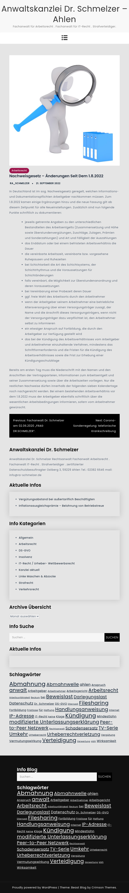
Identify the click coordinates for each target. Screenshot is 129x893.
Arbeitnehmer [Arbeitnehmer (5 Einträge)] (57, 691)
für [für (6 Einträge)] (41, 710)
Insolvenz (25, 557)
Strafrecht (26, 583)
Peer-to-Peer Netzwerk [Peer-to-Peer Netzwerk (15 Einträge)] (43, 843)
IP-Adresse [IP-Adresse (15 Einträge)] (21, 716)
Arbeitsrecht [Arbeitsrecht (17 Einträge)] (103, 690)
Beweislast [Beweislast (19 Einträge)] (59, 696)
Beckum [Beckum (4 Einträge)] (35, 697)
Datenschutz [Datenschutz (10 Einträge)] (21, 703)
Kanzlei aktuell (29, 570)
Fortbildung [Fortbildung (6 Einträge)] (17, 710)
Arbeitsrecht (19, 170)
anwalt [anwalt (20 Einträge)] (18, 690)
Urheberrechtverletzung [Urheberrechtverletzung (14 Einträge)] (73, 734)
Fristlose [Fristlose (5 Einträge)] (32, 710)
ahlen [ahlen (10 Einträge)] (85, 684)
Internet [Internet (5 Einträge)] (114, 710)
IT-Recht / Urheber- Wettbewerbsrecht (47, 563)
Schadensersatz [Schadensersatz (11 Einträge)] (81, 728)
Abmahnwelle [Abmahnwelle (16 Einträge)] (62, 684)
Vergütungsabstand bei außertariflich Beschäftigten (57, 499)
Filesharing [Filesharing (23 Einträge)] (94, 703)
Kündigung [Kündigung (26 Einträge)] (80, 715)
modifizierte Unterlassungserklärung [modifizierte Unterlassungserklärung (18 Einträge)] (54, 722)
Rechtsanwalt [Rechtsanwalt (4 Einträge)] (57, 728)
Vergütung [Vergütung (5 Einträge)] (108, 734)
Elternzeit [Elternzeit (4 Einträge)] (73, 704)
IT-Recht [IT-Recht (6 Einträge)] (41, 716)
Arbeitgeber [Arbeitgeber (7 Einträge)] (37, 691)
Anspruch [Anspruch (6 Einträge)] (99, 685)
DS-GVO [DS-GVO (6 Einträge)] (61, 704)
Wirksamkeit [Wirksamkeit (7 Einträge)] (106, 741)
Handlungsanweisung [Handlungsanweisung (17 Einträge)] (81, 709)
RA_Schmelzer (19, 183)
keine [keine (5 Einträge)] (51, 716)
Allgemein (26, 538)
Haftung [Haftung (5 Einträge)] (49, 710)
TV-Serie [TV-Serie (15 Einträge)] (108, 728)
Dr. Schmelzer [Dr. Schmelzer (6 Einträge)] (44, 704)
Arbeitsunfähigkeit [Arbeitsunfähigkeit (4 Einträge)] (19, 697)
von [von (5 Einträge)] (93, 741)
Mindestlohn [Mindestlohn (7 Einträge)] (107, 716)
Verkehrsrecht (29, 589)
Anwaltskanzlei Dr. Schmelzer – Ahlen (64, 14)
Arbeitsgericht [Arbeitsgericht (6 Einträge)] (77, 691)
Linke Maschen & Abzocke (37, 576)
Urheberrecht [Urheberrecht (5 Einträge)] (37, 734)
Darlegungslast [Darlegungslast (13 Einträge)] (90, 697)
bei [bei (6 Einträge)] (43, 697)
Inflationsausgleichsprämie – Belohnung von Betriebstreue (61, 506)
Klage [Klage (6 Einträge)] (60, 716)
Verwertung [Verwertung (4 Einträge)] (83, 741)
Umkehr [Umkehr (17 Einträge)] (18, 734)
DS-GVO (24, 550)
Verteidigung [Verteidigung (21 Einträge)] (59, 740)
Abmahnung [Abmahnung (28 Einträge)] (27, 684)
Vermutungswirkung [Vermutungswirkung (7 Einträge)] (25, 741)
